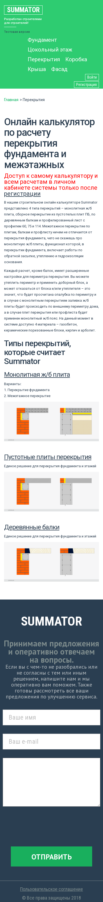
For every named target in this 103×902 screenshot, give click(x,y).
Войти (92, 77)
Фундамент (42, 40)
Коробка (76, 59)
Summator (23, 10)
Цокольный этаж (50, 49)
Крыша (37, 69)
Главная (11, 100)
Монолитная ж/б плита (37, 374)
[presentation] (51, 827)
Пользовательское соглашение (51, 889)
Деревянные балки (31, 527)
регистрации (22, 193)
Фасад (59, 69)
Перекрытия (44, 59)
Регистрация (86, 84)
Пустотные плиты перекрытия (47, 457)
